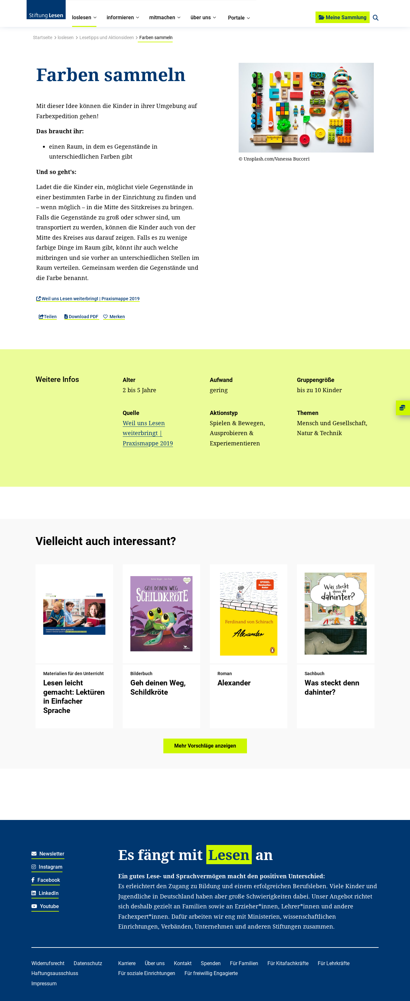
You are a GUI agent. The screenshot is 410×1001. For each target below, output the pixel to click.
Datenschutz (88, 963)
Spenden (211, 963)
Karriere (126, 963)
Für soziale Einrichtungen (146, 973)
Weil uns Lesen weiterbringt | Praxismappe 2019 (88, 298)
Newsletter (47, 854)
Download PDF (81, 316)
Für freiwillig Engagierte (211, 973)
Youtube (45, 906)
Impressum (44, 983)
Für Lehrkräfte (333, 963)
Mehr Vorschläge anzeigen (205, 746)
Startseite (42, 37)
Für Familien (244, 963)
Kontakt (183, 963)
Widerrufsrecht (47, 963)
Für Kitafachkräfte (287, 963)
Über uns (155, 963)
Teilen (48, 316)
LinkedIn (45, 893)
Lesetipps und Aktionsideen (106, 37)
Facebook (45, 880)
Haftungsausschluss (54, 973)
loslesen (66, 37)
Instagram (46, 867)
